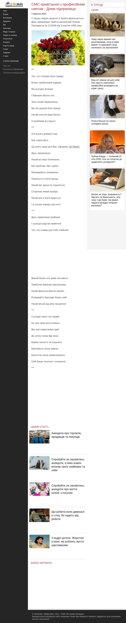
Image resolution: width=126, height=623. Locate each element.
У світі (5, 56)
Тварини (6, 53)
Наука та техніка (10, 35)
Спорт (5, 49)
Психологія (7, 39)
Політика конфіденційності (15, 73)
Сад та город (8, 46)
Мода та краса (9, 32)
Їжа (4, 25)
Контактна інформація (13, 69)
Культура (7, 28)
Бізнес (5, 14)
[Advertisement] (58, 254)
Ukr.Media (74, 147)
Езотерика (7, 18)
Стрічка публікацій (11, 61)
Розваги (6, 42)
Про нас (6, 66)
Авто (5, 11)
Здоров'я (7, 21)
